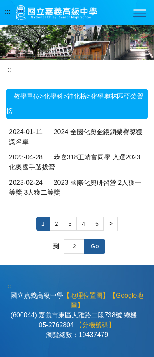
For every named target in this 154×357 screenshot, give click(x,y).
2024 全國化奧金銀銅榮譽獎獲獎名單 (76, 136)
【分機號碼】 (95, 324)
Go (94, 245)
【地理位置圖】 (86, 295)
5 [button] (97, 223)
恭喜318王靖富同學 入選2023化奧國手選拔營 (74, 162)
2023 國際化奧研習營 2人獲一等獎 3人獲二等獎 (75, 187)
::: (7, 11)
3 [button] (69, 223)
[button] (110, 224)
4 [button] (83, 223)
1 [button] (43, 223)
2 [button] (56, 223)
